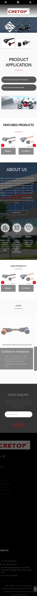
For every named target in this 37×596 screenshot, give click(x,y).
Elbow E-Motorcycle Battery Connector (6, 151)
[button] (15, 30)
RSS (17, 587)
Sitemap (12, 587)
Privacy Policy (27, 587)
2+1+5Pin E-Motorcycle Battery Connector (24, 151)
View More (13, 212)
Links (6, 587)
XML (20, 587)
